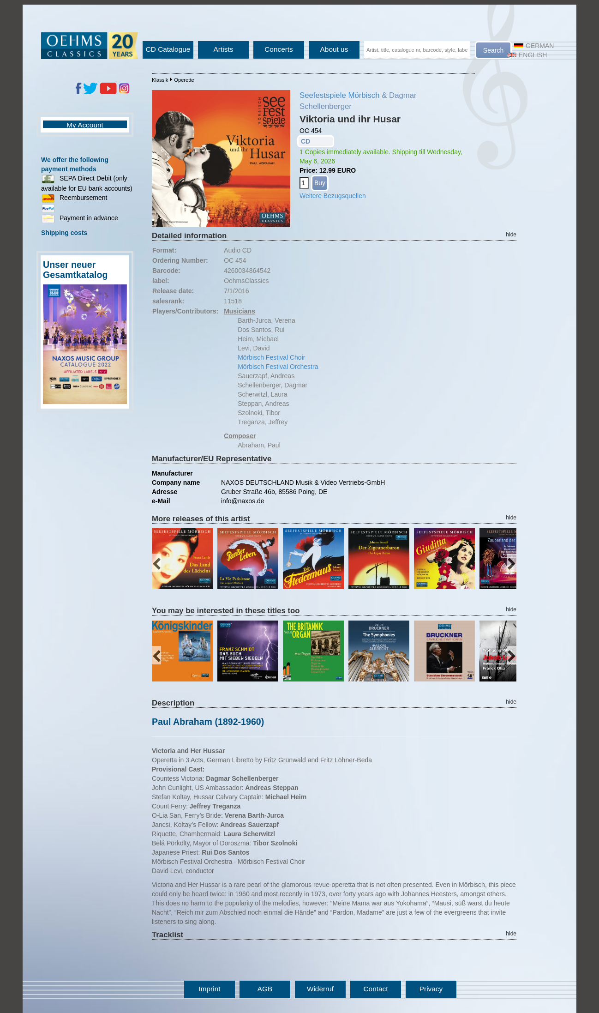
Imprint (209, 989)
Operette (184, 80)
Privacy (431, 989)
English (527, 55)
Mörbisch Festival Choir (271, 357)
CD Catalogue (168, 49)
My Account (84, 125)
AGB (265, 989)
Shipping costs (64, 232)
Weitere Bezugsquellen (333, 195)
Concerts (278, 49)
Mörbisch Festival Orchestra (278, 366)
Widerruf (320, 989)
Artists (224, 49)
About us (334, 49)
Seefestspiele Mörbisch (340, 95)
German (534, 45)
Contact (375, 989)
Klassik (160, 80)
